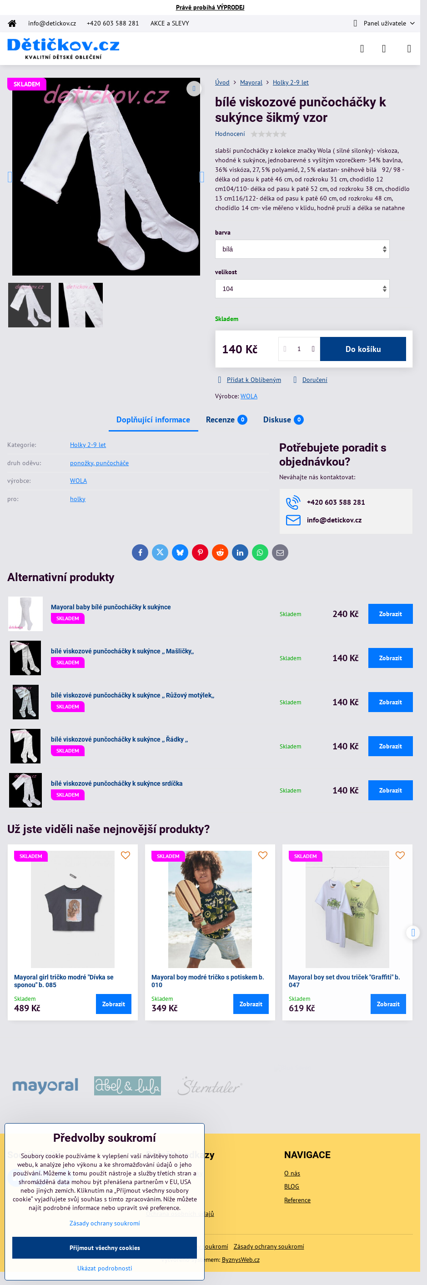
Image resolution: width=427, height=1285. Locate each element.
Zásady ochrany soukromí (269, 1246)
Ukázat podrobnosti (104, 1268)
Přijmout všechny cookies (105, 1248)
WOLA (249, 396)
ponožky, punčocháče (99, 463)
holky (77, 499)
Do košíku (363, 349)
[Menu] (409, 49)
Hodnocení (230, 134)
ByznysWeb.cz (241, 1259)
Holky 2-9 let (88, 445)
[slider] (269, 134)
